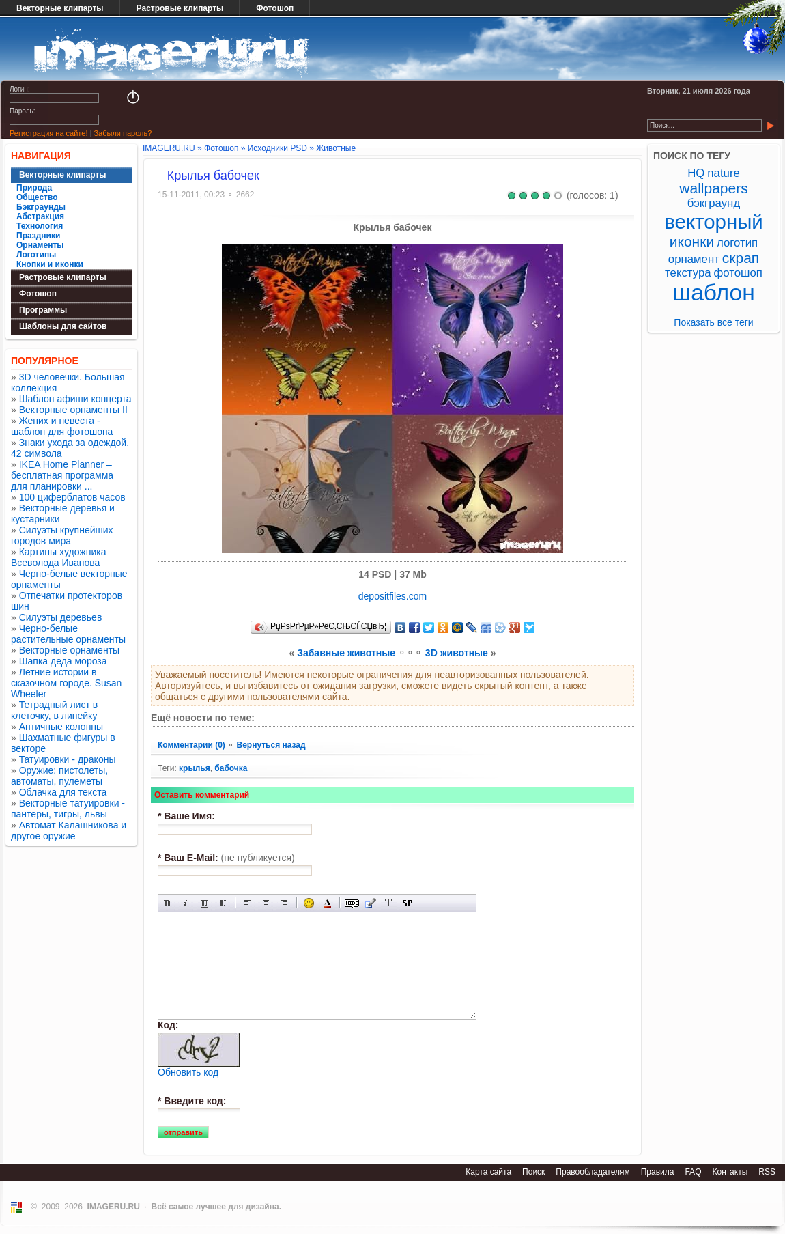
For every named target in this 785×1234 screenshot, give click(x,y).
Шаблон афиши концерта (75, 398)
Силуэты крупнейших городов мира (62, 535)
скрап (740, 258)
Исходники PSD (277, 148)
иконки (692, 241)
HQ (695, 173)
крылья (194, 768)
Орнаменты (40, 245)
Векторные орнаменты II (73, 409)
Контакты (729, 1172)
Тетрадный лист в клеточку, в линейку (54, 710)
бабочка (230, 768)
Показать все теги (713, 322)
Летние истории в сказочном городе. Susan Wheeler (66, 683)
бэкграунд (713, 203)
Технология (39, 226)
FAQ (693, 1172)
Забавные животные (346, 652)
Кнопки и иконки (49, 264)
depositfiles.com (392, 596)
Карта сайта (488, 1172)
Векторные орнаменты (69, 650)
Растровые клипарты (180, 8)
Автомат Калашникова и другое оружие (68, 830)
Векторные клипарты (60, 8)
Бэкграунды (41, 207)
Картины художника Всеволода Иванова (58, 557)
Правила (657, 1172)
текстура (688, 272)
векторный (713, 221)
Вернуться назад (270, 745)
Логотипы (36, 255)
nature (723, 173)
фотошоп (737, 272)
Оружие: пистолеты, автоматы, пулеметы (59, 776)
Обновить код (188, 1072)
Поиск (533, 1172)
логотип (737, 242)
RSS (766, 1172)
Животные (336, 148)
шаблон (713, 292)
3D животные (456, 652)
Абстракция (40, 216)
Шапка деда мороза (63, 661)
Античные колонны (61, 726)
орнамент (693, 259)
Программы (43, 310)
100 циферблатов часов (72, 497)
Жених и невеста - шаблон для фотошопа (62, 426)
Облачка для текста (63, 792)
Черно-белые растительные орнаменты (68, 634)
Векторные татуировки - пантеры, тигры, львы (68, 808)
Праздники (38, 235)
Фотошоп (275, 8)
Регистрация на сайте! (48, 133)
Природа (34, 188)
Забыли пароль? (123, 133)
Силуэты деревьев (60, 617)
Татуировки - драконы (67, 759)
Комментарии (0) (192, 745)
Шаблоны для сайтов (62, 326)
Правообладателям (592, 1172)
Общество (37, 197)
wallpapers (713, 188)
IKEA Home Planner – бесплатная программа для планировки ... (62, 475)
